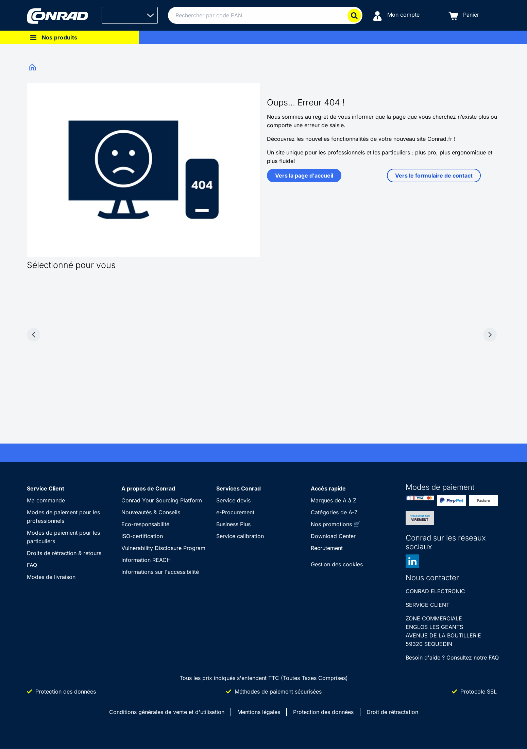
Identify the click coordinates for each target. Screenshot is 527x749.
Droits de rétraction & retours (64, 553)
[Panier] (463, 15)
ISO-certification (142, 536)
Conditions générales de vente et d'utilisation (166, 712)
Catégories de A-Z (334, 512)
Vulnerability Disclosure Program (163, 548)
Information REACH (146, 559)
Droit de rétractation (392, 712)
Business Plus (233, 524)
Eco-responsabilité (145, 524)
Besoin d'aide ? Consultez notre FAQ (452, 657)
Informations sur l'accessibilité (160, 571)
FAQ (32, 565)
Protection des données (323, 712)
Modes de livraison (51, 576)
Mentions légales (258, 712)
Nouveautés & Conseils (150, 512)
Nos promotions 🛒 (335, 524)
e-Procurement (235, 512)
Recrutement (327, 548)
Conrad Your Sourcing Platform (161, 500)
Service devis (233, 500)
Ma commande (46, 500)
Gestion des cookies (337, 564)
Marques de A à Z (333, 500)
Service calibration (240, 536)
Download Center (333, 536)
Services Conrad (238, 488)
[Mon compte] (396, 15)
